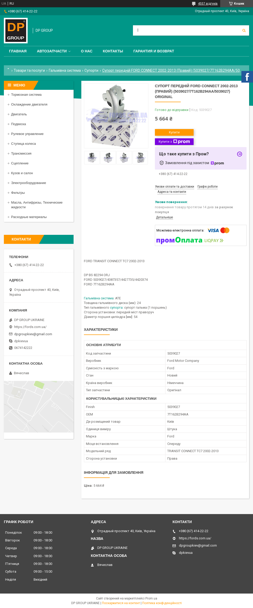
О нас (86, 51)
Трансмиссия (21, 153)
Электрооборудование (28, 183)
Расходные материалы (29, 217)
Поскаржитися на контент (121, 603)
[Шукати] (244, 30)
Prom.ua (151, 598)
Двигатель (19, 114)
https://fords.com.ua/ (30, 327)
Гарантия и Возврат (153, 51)
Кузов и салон (22, 173)
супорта (116, 307)
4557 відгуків (208, 3)
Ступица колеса (23, 144)
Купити (174, 132)
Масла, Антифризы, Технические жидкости (36, 205)
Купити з (174, 141)
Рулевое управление (27, 134)
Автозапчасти (52, 51)
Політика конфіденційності (162, 603)
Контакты (113, 51)
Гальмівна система (65, 70)
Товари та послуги (29, 70)
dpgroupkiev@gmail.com (33, 334)
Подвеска (18, 124)
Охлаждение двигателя (29, 104)
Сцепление (19, 163)
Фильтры (18, 193)
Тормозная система (26, 95)
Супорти (91, 70)
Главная (18, 51)
